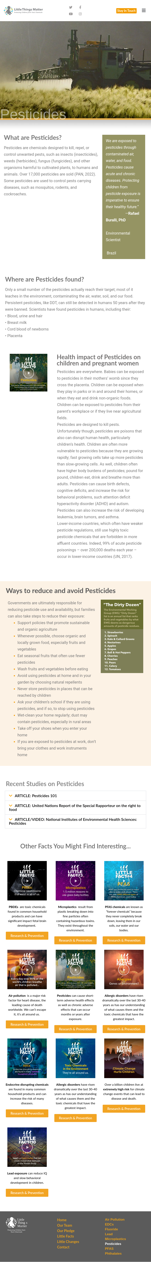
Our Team (64, 1227)
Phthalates (113, 1256)
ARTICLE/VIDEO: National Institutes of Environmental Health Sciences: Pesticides (73, 823)
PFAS (109, 1251)
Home (62, 1222)
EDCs (109, 1226)
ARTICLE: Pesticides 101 (36, 797)
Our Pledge (66, 1233)
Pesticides (113, 1246)
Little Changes (68, 1244)
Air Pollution (115, 1222)
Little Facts (65, 1238)
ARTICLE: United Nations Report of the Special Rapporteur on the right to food (75, 809)
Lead (109, 1236)
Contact (63, 1249)
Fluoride (111, 1231)
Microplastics (115, 1241)
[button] (144, 11)
